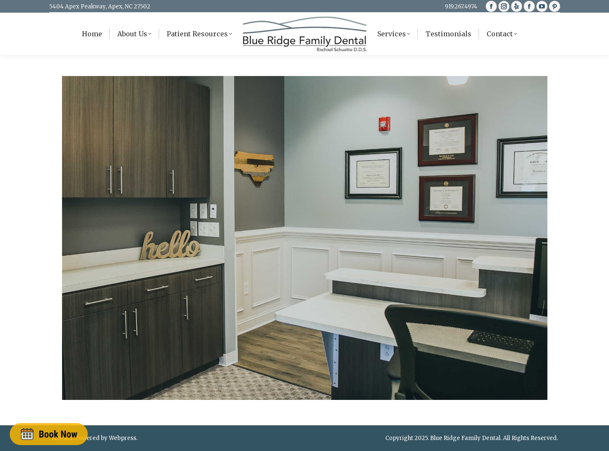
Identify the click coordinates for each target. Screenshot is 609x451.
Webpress (122, 438)
